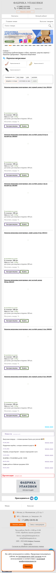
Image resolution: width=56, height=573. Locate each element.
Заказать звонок (25, 11)
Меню (7, 506)
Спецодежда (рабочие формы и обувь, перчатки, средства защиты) (26, 53)
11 (46, 45)
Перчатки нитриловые (28, 54)
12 (50, 45)
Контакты (14, 16)
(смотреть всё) (16, 434)
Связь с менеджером (37, 524)
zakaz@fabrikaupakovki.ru (30, 536)
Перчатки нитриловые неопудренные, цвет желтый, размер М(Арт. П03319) (23, 281)
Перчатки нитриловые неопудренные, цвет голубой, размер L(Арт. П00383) (28, 329)
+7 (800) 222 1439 (23, 8)
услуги (35, 81)
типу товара (20, 77)
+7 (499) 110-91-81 (30, 520)
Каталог (30, 506)
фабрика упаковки (28, 2)
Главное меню (11, 21)
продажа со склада (11, 81)
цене (27, 77)
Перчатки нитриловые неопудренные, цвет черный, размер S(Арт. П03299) (28, 376)
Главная (5, 51)
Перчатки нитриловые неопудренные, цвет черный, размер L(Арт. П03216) (28, 87)
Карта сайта (28, 544)
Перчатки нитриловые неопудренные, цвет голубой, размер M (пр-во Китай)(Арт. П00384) (26, 135)
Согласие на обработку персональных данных (28, 546)
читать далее (49, 427)
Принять (28, 566)
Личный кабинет (41, 16)
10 (42, 45)
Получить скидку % (11, 122)
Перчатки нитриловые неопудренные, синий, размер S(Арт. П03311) (25, 233)
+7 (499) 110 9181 (23, 6)
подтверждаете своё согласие (30, 556)
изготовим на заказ (24, 81)
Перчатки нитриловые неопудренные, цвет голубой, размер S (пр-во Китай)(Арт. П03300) (25, 184)
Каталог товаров (46, 21)
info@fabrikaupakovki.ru (28, 538)
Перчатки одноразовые (11, 54)
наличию (34, 77)
